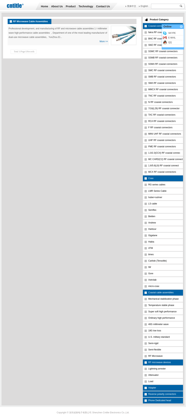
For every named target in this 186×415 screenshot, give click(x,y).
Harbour (152, 229)
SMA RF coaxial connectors (162, 83)
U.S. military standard (159, 337)
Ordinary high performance (161, 318)
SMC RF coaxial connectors (162, 70)
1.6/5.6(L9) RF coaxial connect (163, 165)
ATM (150, 248)
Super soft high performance (162, 311)
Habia (151, 241)
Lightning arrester (157, 368)
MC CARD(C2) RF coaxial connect (165, 159)
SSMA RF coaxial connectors (162, 64)
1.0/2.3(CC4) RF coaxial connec (164, 153)
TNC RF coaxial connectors (162, 95)
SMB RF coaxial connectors (162, 76)
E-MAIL (172, 37)
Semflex (152, 210)
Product (71, 6)
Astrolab (152, 280)
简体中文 (131, 6)
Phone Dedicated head (159, 400)
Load (150, 381)
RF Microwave (155, 356)
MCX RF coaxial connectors (162, 172)
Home (44, 6)
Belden (151, 216)
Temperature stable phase (161, 305)
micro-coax (153, 286)
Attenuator (153, 375)
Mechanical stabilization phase (163, 299)
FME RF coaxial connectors (162, 146)
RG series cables (156, 184)
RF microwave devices (159, 362)
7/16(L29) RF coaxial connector (163, 108)
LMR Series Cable (157, 191)
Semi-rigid (153, 343)
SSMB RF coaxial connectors (162, 57)
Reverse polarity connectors (162, 394)
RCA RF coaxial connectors (162, 121)
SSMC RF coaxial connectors (163, 51)
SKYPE (172, 33)
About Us (57, 6)
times (151, 254)
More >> (104, 41)
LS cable (152, 203)
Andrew (152, 222)
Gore (150, 273)
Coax (151, 178)
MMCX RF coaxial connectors (163, 89)
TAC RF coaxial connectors (161, 115)
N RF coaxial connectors (160, 102)
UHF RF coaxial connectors (162, 140)
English (144, 6)
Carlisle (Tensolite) (157, 260)
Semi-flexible (154, 349)
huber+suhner (155, 197)
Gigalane (152, 235)
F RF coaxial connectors (160, 127)
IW (149, 267)
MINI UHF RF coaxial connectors (164, 134)
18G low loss (154, 330)
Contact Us (103, 6)
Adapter (152, 387)
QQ (170, 42)
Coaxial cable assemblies (160, 292)
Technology (86, 6)
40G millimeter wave (158, 324)
